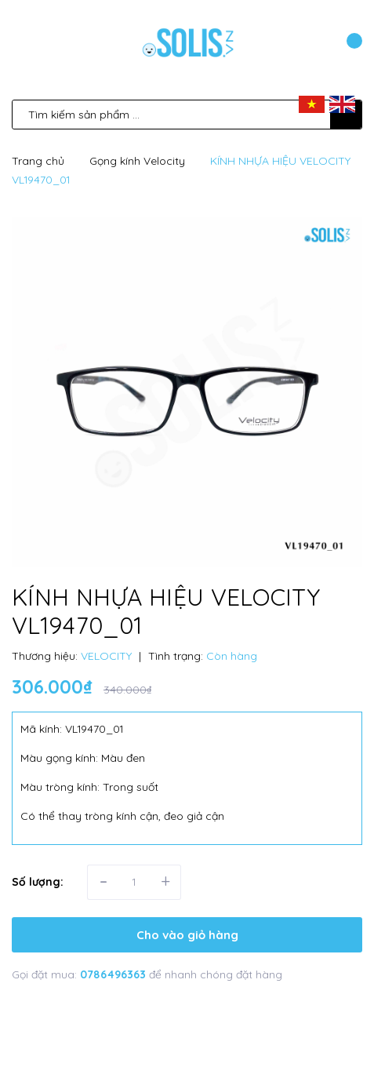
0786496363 (114, 974)
